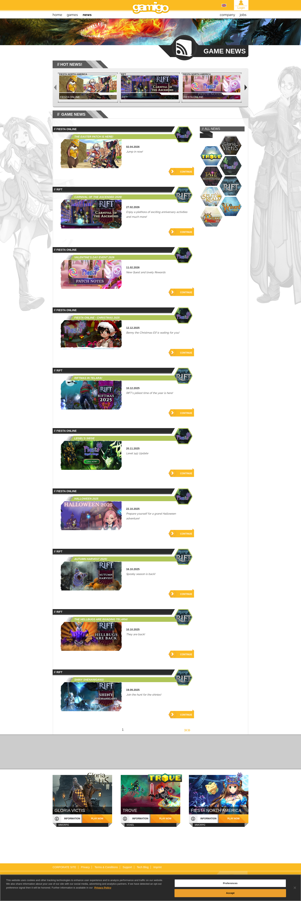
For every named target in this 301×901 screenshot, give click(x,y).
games (72, 15)
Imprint (157, 867)
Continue (186, 171)
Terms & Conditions (106, 867)
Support (127, 867)
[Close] (295, 890)
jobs (243, 15)
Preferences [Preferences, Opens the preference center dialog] (230, 885)
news (87, 15)
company (227, 15)
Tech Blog (143, 867)
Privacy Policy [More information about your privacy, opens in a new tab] (102, 890)
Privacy (85, 867)
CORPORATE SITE (64, 867)
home (57, 15)
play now (97, 818)
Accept (230, 895)
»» (187, 730)
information (72, 818)
